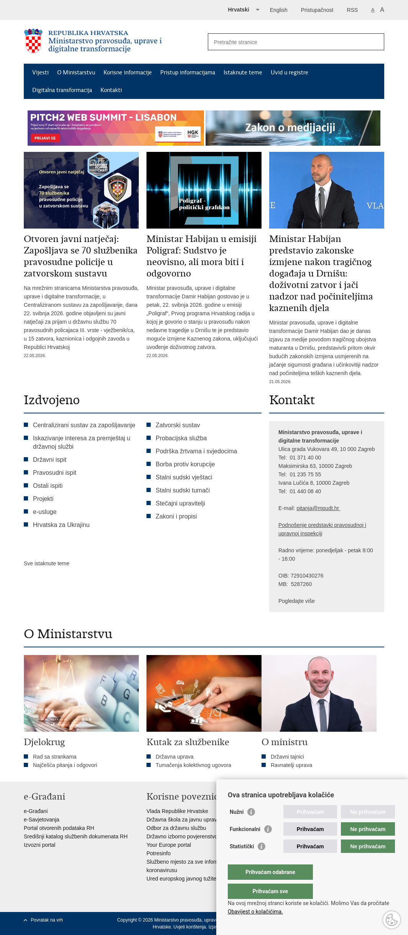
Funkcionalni (245, 844)
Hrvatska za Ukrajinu (61, 525)
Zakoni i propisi (176, 516)
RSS (352, 10)
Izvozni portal (39, 845)
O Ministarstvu (76, 72)
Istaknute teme (243, 72)
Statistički (242, 862)
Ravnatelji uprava (291, 765)
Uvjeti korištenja (189, 927)
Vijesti (40, 72)
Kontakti (111, 90)
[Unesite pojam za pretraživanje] (287, 42)
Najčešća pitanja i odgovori (65, 765)
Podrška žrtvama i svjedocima (196, 451)
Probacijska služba (181, 438)
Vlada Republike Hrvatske (177, 811)
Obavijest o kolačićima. (255, 912)
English (279, 10)
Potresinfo (158, 853)
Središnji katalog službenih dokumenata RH (76, 836)
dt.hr (333, 508)
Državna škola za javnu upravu (183, 819)
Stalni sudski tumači (183, 490)
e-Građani (36, 811)
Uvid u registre (289, 72)
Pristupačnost (317, 10)
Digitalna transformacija (62, 90)
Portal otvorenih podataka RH (59, 828)
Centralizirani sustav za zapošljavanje (84, 425)
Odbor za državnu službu (176, 828)
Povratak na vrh (47, 920)
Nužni (236, 827)
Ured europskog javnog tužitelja (184, 879)
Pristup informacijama (187, 72)
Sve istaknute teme (46, 563)
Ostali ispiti (48, 485)
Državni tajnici (287, 757)
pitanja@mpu (312, 508)
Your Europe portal (168, 845)
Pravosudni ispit (54, 472)
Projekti (43, 498)
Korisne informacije (128, 72)
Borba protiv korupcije (185, 464)
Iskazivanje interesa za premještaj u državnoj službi (81, 442)
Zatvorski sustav (178, 425)
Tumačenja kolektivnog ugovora (193, 765)
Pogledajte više (296, 601)
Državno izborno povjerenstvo (181, 836)
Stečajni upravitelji (180, 503)
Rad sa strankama (55, 757)
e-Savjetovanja (41, 819)
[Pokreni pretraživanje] (375, 42)
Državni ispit (49, 459)
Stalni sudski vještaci (185, 477)
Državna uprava (175, 757)
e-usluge (44, 512)
